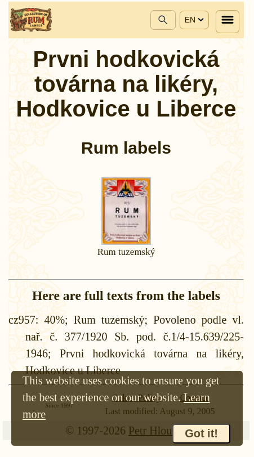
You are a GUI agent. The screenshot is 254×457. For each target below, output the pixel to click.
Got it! (201, 433)
